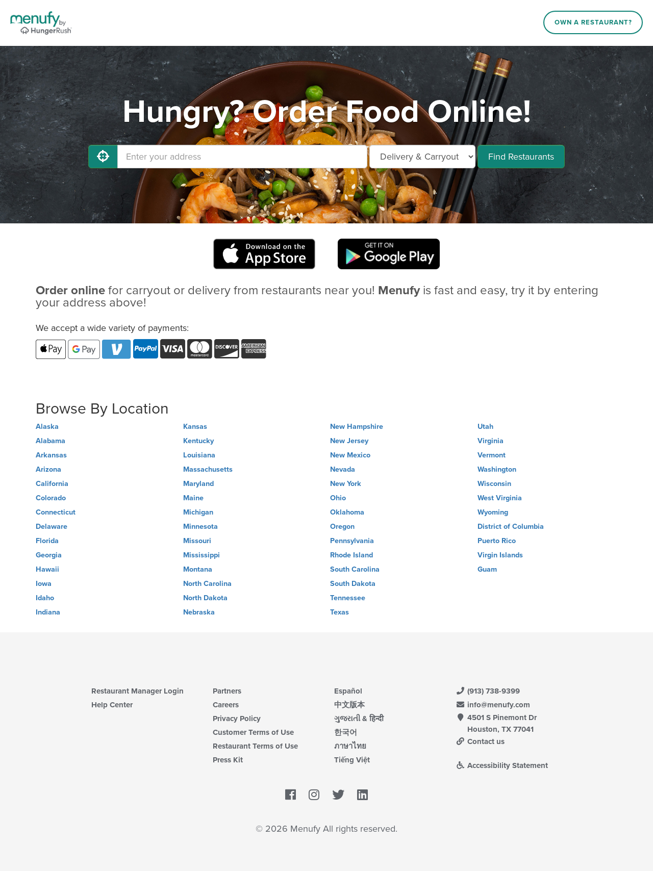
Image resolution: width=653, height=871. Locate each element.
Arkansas (51, 455)
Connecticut (56, 512)
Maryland (198, 483)
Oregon (342, 526)
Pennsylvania (352, 540)
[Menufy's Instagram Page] (314, 795)
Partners (227, 691)
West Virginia (500, 498)
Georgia (49, 555)
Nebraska (199, 612)
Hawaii (47, 569)
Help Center (112, 704)
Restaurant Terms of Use (255, 746)
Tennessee (347, 598)
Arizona (48, 469)
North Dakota (205, 598)
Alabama (50, 441)
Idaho (45, 598)
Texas (339, 612)
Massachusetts (208, 469)
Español (348, 691)
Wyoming (493, 512)
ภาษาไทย (350, 746)
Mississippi (201, 555)
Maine (193, 498)
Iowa (44, 583)
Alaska (47, 426)
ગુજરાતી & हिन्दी (359, 718)
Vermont (492, 455)
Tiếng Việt (352, 759)
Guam (487, 569)
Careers (226, 704)
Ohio (338, 498)
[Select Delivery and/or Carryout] (422, 156)
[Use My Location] (103, 156)
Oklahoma (347, 512)
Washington (497, 469)
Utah (485, 426)
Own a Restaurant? (593, 22)
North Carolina (207, 583)
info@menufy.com (493, 704)
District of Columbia (511, 526)
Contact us (480, 741)
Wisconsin (494, 483)
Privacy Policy (237, 718)
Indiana (48, 612)
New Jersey (349, 441)
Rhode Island (351, 555)
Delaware (51, 526)
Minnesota (200, 526)
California (52, 483)
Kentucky (198, 441)
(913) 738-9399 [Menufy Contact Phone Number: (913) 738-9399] (488, 691)
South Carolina (355, 569)
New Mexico (350, 455)
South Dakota (352, 583)
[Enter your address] (242, 156)
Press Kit (228, 759)
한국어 (345, 732)
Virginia (491, 441)
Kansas (195, 426)
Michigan (198, 512)
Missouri (197, 540)
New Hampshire (356, 426)
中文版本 (349, 704)
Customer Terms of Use (253, 732)
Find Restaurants (521, 156)
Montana (197, 569)
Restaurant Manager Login (137, 691)
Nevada (342, 469)
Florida (47, 540)
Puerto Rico (497, 540)
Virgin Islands (500, 555)
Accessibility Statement (502, 765)
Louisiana (199, 455)
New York (345, 483)
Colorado (51, 498)
